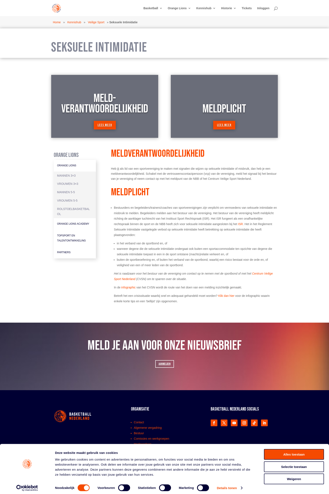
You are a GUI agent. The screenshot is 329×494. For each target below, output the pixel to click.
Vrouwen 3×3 (67, 183)
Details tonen (227, 485)
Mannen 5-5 (66, 192)
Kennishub (204, 8)
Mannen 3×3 (66, 175)
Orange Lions (177, 8)
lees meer (105, 125)
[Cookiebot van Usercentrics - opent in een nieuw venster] (27, 486)
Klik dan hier (226, 295)
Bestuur (139, 433)
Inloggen (263, 8)
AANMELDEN (165, 364)
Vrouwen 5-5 (67, 200)
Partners (63, 252)
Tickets (247, 8)
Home (57, 22)
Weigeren (294, 476)
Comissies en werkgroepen (151, 438)
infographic (128, 287)
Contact (139, 422)
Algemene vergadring (148, 427)
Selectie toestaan (294, 464)
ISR (240, 224)
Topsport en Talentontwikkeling (71, 238)
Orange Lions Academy (73, 223)
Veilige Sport (96, 22)
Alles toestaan (294, 452)
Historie (226, 8)
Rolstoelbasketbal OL (73, 211)
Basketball (150, 8)
